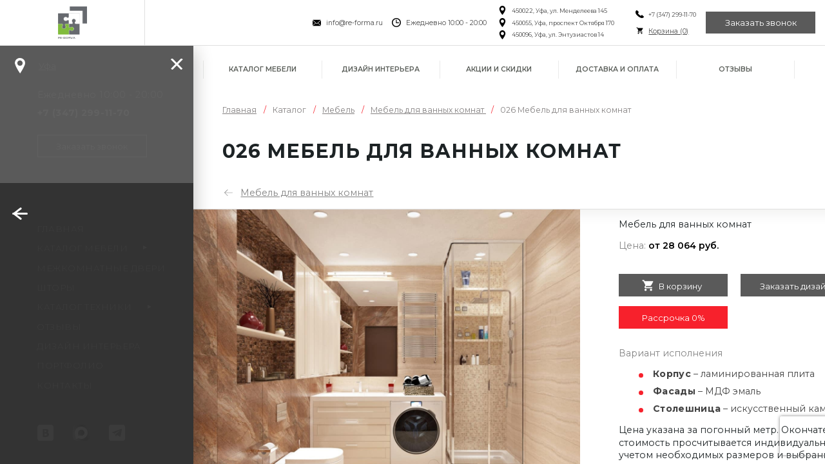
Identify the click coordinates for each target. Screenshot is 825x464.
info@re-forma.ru (354, 23)
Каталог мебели (262, 69)
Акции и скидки (499, 69)
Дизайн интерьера (381, 69)
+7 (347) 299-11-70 (672, 14)
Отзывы (735, 69)
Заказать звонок (761, 22)
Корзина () (668, 31)
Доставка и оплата (617, 69)
